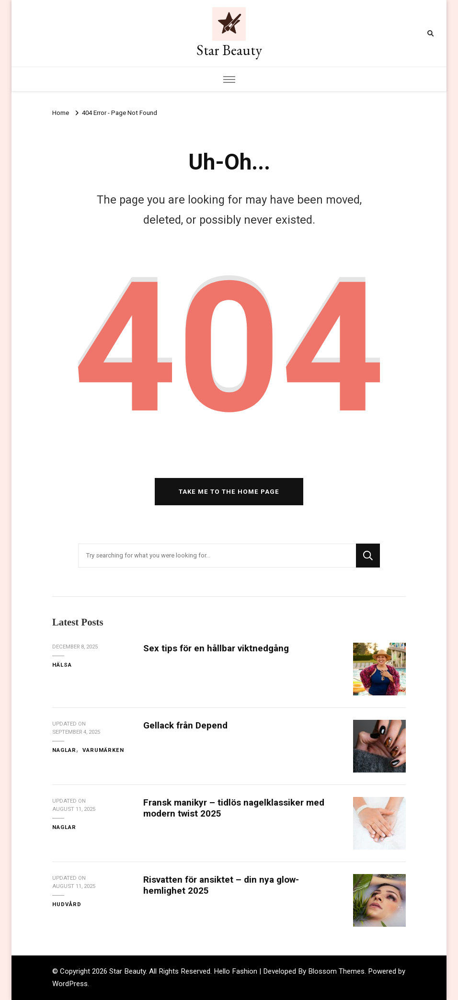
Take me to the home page (229, 491)
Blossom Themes (336, 971)
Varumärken (103, 750)
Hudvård (66, 904)
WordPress (70, 983)
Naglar (64, 750)
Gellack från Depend (185, 725)
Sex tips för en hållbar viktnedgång (216, 648)
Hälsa (62, 664)
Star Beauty (229, 50)
